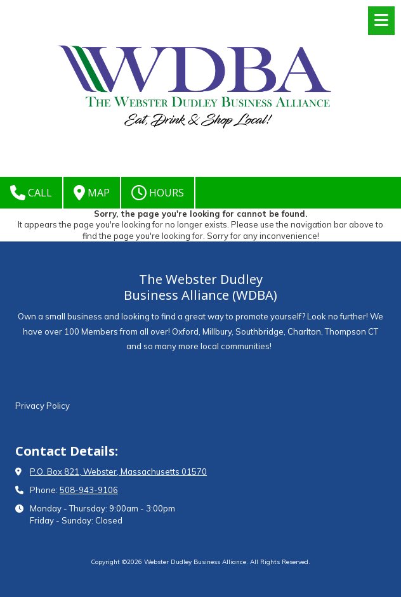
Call (31, 192)
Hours (157, 192)
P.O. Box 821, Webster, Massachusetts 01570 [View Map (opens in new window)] (118, 471)
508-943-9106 (89, 490)
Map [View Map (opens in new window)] (92, 192)
